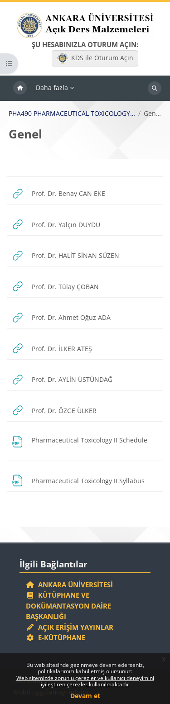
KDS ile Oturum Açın (95, 58)
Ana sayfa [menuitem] (20, 88)
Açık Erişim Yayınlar (70, 627)
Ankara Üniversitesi (69, 584)
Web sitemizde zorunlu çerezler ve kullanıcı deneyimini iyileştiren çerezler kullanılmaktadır (85, 681)
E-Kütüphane (55, 637)
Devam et (85, 695)
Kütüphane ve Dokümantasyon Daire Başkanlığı (68, 605)
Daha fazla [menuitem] (52, 87)
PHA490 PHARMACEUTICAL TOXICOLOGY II (72, 113)
